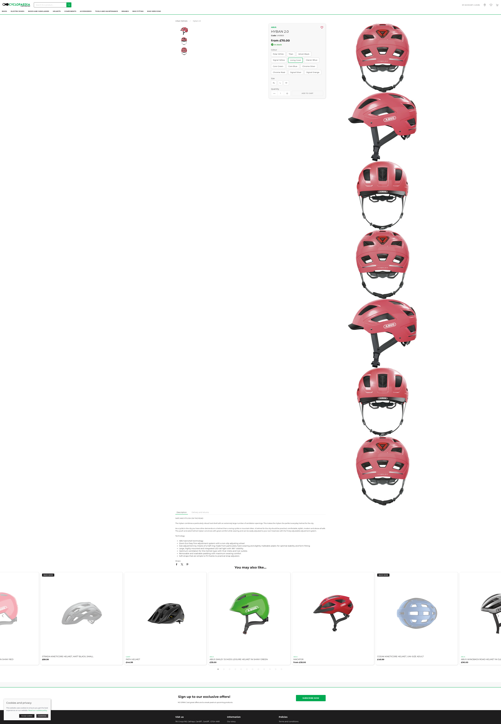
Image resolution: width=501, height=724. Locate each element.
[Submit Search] (68, 4)
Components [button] (70, 11)
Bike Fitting (138, 11)
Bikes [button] (4, 11)
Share (178, 561)
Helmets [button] (57, 11)
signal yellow (279, 60)
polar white (278, 54)
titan (291, 54)
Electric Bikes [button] (17, 11)
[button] (491, 5)
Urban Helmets (181, 21)
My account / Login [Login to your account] (471, 5)
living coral (295, 60)
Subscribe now (310, 698)
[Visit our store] (484, 5)
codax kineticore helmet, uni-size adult (401, 656)
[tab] (218, 669)
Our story (231, 721)
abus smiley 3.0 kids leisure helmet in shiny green (240, 659)
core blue (292, 66)
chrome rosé (279, 72)
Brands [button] (125, 11)
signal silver (295, 72)
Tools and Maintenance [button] (106, 11)
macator (300, 659)
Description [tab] (182, 512)
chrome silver (308, 66)
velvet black (303, 54)
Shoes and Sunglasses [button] (38, 11)
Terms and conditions (288, 721)
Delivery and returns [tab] (200, 512)
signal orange (312, 72)
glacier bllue (311, 60)
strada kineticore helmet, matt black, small (69, 656)
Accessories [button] (85, 11)
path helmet (134, 659)
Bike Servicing (154, 11)
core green (278, 66)
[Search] (52, 4)
